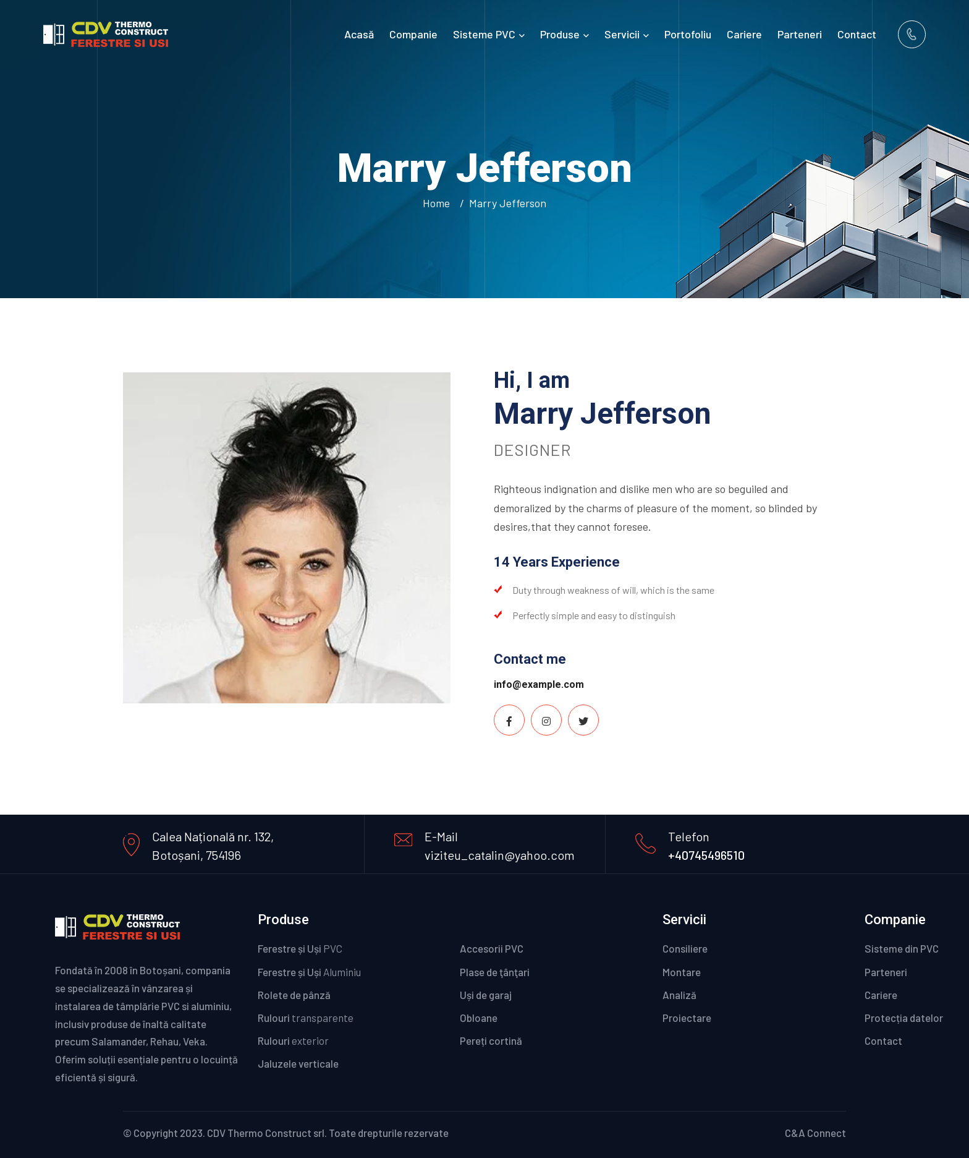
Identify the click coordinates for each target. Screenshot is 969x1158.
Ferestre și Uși (300, 948)
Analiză (679, 995)
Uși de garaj (491, 995)
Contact (856, 34)
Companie (413, 34)
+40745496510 (706, 854)
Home (439, 203)
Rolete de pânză (294, 995)
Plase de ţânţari (495, 972)
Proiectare (686, 1017)
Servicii (622, 34)
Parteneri (799, 34)
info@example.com (539, 684)
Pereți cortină (508, 1040)
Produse (560, 34)
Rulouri (305, 1017)
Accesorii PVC (498, 948)
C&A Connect (815, 1132)
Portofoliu (687, 34)
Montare (681, 972)
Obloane (495, 1017)
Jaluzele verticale (298, 1063)
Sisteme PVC (484, 34)
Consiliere (685, 948)
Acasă (359, 34)
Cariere (744, 34)
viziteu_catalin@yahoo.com (500, 854)
